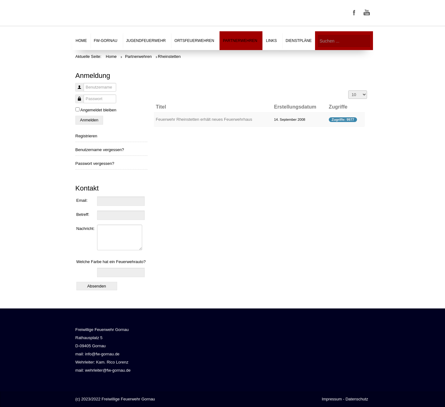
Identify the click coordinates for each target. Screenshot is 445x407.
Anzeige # (348, 90)
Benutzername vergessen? (99, 149)
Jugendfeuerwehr (146, 40)
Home (81, 40)
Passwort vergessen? (94, 163)
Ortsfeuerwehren (194, 40)
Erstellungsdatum (295, 106)
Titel (161, 106)
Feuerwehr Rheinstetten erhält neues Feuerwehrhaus (204, 119)
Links (271, 40)
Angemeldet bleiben (98, 110)
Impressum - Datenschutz (345, 399)
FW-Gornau (105, 40)
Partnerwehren (240, 40)
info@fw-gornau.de (102, 354)
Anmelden (89, 120)
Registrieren (86, 136)
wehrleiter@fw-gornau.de (108, 370)
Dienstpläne (299, 40)
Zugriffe (338, 106)
